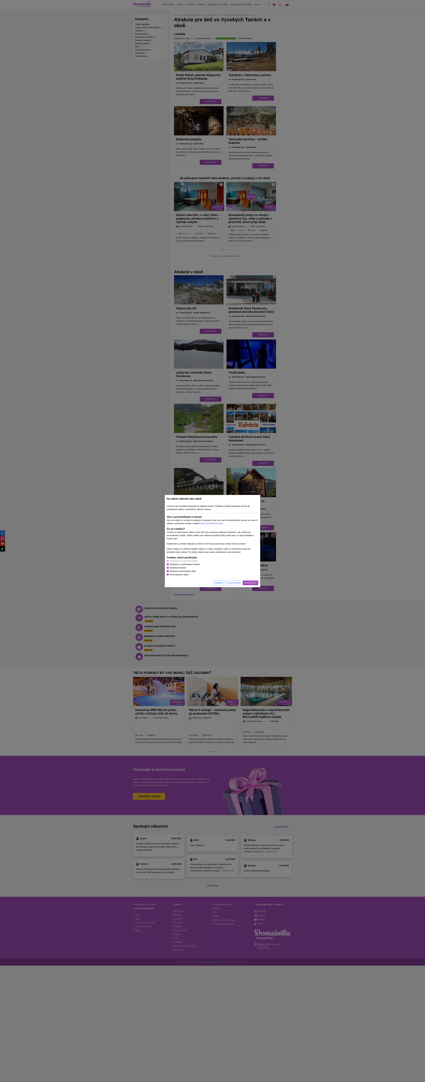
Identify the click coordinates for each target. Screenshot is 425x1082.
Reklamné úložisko (178, 568)
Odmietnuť (218, 583)
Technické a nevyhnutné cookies (184, 561)
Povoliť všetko (250, 583)
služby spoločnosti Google (211, 523)
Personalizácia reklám (179, 575)
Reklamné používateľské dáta (183, 571)
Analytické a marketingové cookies (185, 564)
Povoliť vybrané (234, 583)
